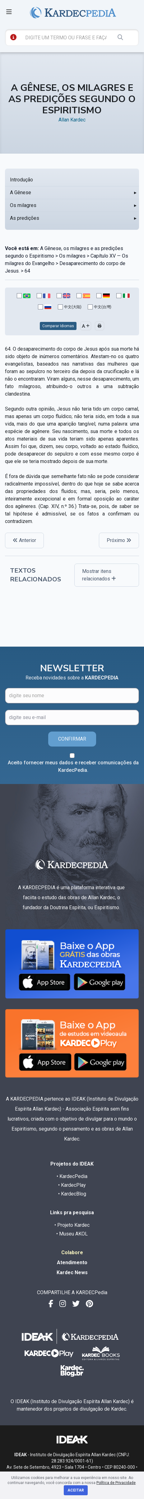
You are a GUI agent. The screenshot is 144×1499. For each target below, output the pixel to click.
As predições (24, 218)
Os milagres (23, 205)
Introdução (21, 180)
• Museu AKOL (72, 1234)
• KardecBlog (72, 1194)
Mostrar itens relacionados (99, 575)
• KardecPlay (72, 1185)
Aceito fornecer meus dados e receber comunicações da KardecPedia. (73, 766)
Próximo (119, 540)
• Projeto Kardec (72, 1225)
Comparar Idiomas (58, 326)
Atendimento (72, 1262)
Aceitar (75, 1490)
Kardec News (72, 1272)
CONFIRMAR (72, 739)
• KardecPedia (72, 1176)
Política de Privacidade (116, 1483)
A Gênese (20, 192)
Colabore (72, 1252)
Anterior (24, 540)
